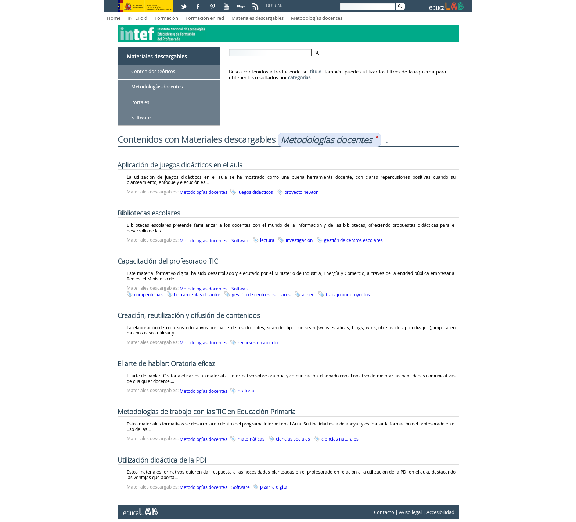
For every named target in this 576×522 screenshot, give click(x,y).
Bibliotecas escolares (149, 213)
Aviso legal (410, 512)
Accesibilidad (440, 512)
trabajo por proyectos (348, 294)
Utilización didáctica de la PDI (162, 460)
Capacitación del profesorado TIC (168, 261)
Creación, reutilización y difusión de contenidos (189, 315)
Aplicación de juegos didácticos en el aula (180, 164)
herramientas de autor (197, 294)
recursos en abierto (258, 342)
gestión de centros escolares (353, 240)
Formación (166, 18)
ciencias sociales (293, 439)
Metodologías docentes (316, 18)
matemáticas (251, 439)
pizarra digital (274, 487)
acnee (308, 294)
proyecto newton (301, 192)
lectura (267, 240)
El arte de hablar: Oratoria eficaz (166, 363)
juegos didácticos (255, 192)
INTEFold (137, 18)
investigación (299, 240)
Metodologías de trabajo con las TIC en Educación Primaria (207, 411)
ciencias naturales (340, 439)
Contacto (384, 512)
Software (141, 117)
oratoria (246, 391)
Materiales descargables (257, 18)
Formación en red (205, 18)
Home (113, 18)
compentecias (148, 294)
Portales (140, 102)
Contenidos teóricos (153, 71)
